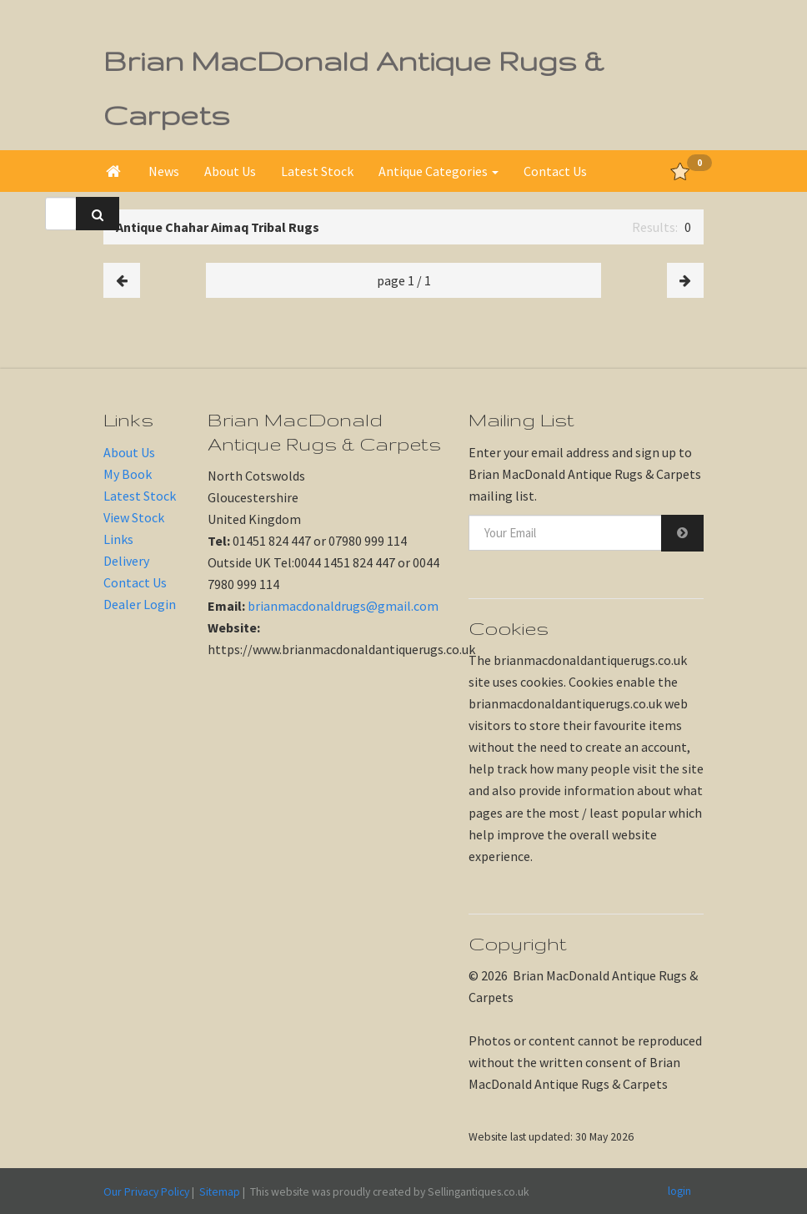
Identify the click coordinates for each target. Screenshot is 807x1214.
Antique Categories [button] (438, 171)
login (679, 1190)
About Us (230, 171)
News (163, 171)
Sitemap (219, 1191)
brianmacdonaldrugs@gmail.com (343, 605)
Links (118, 539)
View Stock (133, 517)
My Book (127, 474)
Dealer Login (139, 604)
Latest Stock (317, 171)
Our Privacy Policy (146, 1191)
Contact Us (555, 171)
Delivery (126, 560)
